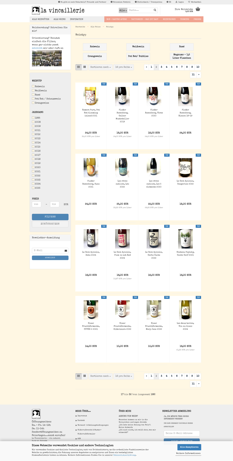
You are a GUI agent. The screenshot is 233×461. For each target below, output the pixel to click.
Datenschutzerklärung (124, 455)
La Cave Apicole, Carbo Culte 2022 (154, 255)
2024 (36, 183)
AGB (79, 439)
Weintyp (37, 81)
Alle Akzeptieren (189, 447)
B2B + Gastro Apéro (117, 19)
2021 (36, 171)
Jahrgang (37, 112)
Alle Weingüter (40, 19)
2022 (36, 175)
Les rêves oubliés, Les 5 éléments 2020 (154, 184)
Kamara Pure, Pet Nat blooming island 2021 (91, 113)
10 (197, 67)
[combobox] (100, 67)
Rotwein (38, 86)
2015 (36, 146)
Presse (197, 19)
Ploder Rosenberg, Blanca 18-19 (185, 113)
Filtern (50, 217)
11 (193, 75)
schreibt (37, 48)
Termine (184, 19)
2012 (36, 134)
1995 (36, 117)
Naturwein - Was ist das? (144, 19)
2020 (36, 167)
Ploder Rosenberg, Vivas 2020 (154, 113)
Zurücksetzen (50, 224)
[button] (168, 2)
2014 (36, 142)
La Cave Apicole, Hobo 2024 (91, 253)
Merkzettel (194, 2)
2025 (36, 188)
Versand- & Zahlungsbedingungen (93, 425)
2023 (36, 179)
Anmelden (50, 258)
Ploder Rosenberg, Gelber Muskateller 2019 (122, 116)
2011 (36, 130)
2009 (36, 126)
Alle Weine (60, 19)
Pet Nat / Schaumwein (46, 98)
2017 (36, 155)
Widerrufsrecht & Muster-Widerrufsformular (90, 432)
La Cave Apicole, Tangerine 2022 (185, 182)
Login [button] (180, 2)
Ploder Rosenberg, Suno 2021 (91, 184)
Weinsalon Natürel (120, 2)
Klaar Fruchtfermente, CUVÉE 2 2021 (91, 326)
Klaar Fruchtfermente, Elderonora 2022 (122, 326)
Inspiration (76, 19)
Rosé (36, 94)
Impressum (82, 416)
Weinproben (169, 19)
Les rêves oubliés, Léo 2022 (122, 184)
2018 (36, 159)
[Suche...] (123, 10)
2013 (36, 138)
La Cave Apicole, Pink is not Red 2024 (122, 255)
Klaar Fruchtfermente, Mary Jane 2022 (154, 326)
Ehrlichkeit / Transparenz (148, 2)
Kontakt (81, 420)
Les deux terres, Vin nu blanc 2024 (185, 326)
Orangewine (40, 103)
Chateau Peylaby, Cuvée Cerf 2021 (185, 253)
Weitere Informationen (188, 453)
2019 (36, 163)
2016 (36, 151)
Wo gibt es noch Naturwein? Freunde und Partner (82, 2)
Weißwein (39, 90)
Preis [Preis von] (35, 199)
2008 (36, 122)
